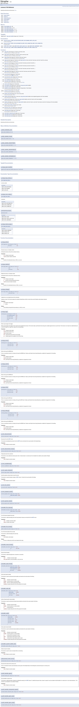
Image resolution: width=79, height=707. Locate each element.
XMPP (13, 75)
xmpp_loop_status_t (7, 40)
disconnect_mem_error (8, 107)
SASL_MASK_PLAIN (7, 27)
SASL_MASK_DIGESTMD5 (8, 29)
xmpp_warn (6, 65)
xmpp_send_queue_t (7, 18)
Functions (77, 6)
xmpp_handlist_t (7, 19)
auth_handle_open (7, 110)
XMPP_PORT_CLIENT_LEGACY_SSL (21, 46)
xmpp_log (6, 60)
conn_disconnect (7, 74)
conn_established (7, 79)
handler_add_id (7, 99)
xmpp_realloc (6, 54)
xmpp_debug (6, 71)
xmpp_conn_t (6, 20)
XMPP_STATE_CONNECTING (27, 43)
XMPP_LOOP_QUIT (33, 40)
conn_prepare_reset (7, 85)
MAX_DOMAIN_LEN (7, 26)
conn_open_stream (7, 81)
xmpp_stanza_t (6, 22)
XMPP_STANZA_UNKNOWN (16, 47)
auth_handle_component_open (9, 113)
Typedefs (70, 6)
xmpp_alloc (6, 51)
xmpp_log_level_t (23, 60)
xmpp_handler (21, 99)
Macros (68, 6)
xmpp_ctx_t (6, 16)
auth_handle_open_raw (8, 114)
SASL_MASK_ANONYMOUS (9, 30)
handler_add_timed (7, 96)
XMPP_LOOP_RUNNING (25, 40)
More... (16, 10)
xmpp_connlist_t (6, 15)
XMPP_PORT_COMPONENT (34, 46)
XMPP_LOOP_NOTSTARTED (16, 40)
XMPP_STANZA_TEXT (25, 47)
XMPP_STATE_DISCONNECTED (16, 43)
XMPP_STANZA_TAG (33, 47)
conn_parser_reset (7, 86)
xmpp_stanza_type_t (7, 47)
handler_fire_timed (7, 90)
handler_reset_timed (8, 93)
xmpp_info (6, 68)
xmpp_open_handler (9, 36)
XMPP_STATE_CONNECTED (37, 43)
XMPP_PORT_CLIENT (8, 46)
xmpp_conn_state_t (7, 43)
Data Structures (64, 6)
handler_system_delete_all (9, 104)
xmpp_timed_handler (24, 96)
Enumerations (74, 6)
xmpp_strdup (6, 57)
